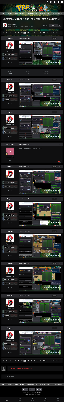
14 (28, 32)
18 (40, 32)
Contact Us (33, 392)
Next (44, 32)
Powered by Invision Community (32, 394)
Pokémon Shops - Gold (26, 26)
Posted (24, 38)
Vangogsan (12, 24)
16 (34, 32)
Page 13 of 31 (55, 32)
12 (21, 32)
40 (10, 160)
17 (37, 32)
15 (31, 32)
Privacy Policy (26, 392)
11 (18, 32)
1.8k (10, 62)
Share (45, 25)
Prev (7, 32)
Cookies (39, 392)
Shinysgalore (10, 144)
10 (15, 32)
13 (25, 32)
